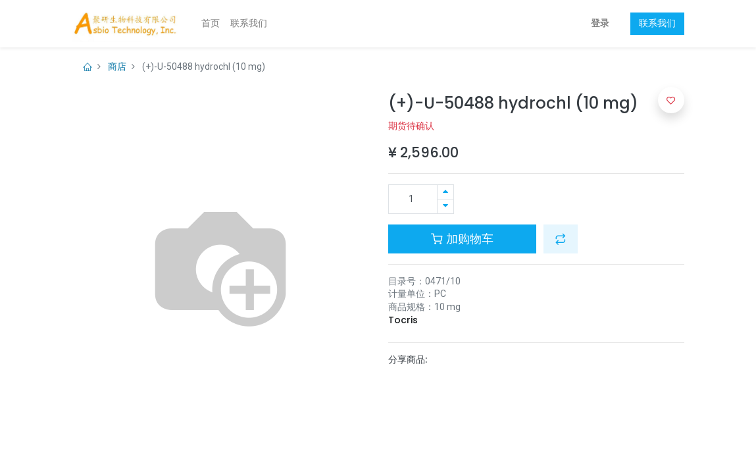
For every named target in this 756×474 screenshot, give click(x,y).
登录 (600, 23)
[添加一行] (445, 192)
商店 (117, 66)
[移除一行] (445, 206)
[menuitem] (210, 24)
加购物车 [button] (462, 239)
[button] (560, 238)
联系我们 (657, 23)
